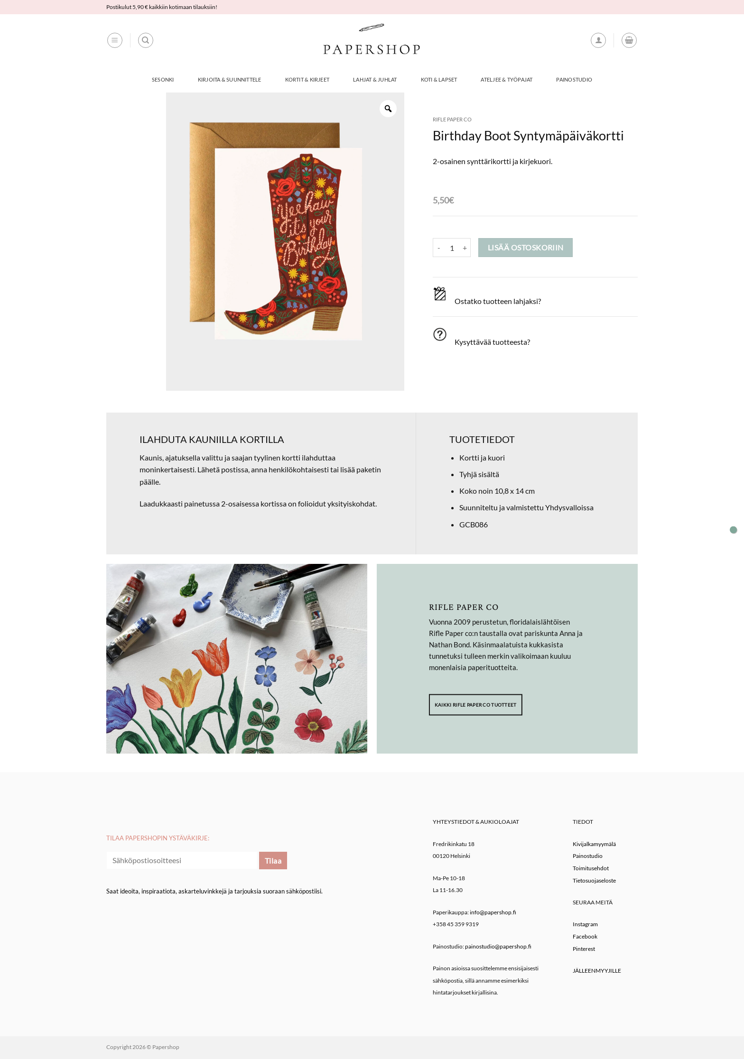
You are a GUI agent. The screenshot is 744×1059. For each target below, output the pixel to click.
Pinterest (584, 948)
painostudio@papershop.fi (498, 946)
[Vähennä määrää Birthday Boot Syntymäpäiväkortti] (438, 247)
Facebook (585, 936)
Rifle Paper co (452, 119)
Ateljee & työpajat (506, 79)
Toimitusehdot (591, 868)
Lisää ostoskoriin (526, 247)
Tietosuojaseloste (594, 880)
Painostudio (574, 79)
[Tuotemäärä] (451, 247)
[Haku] (145, 40)
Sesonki (163, 79)
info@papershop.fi (493, 912)
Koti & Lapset (439, 79)
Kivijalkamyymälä (594, 843)
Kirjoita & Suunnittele (229, 79)
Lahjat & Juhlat (375, 79)
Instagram (585, 924)
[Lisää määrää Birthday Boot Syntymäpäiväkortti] (465, 247)
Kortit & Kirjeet (307, 79)
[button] (114, 40)
